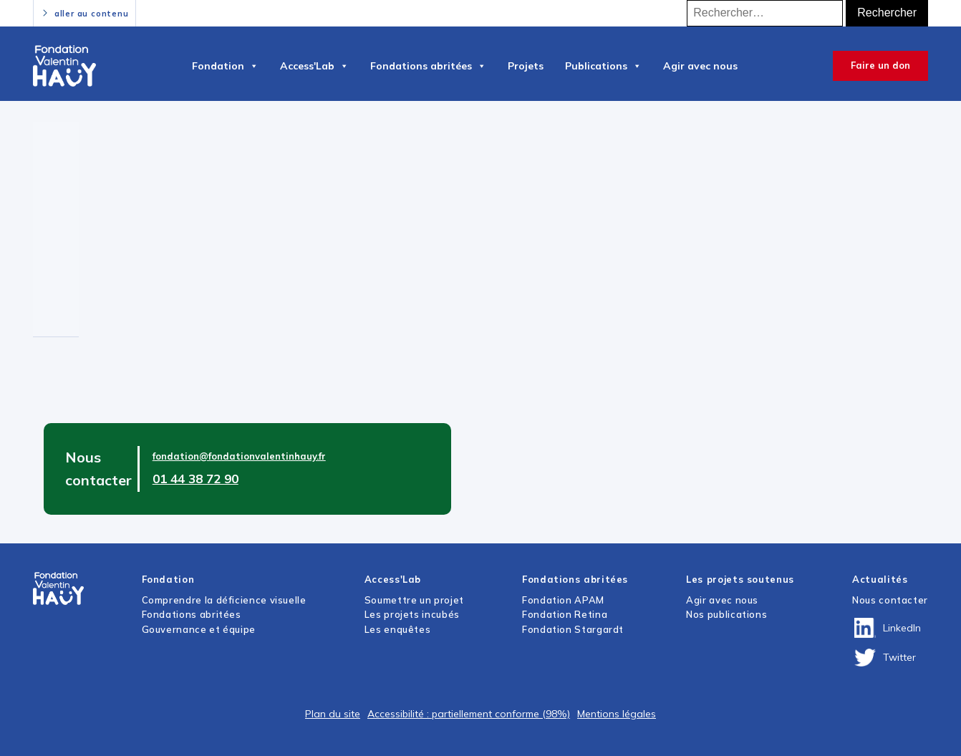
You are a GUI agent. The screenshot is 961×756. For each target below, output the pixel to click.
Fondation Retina (564, 614)
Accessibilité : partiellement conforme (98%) (468, 713)
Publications (603, 66)
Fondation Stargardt (573, 629)
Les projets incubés (412, 614)
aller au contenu (91, 14)
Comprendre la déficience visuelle (224, 600)
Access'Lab (314, 66)
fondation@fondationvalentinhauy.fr (239, 456)
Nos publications (726, 614)
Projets (526, 65)
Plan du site (332, 713)
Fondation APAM (563, 600)
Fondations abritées (428, 66)
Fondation (225, 66)
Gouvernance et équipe (199, 629)
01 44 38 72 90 (195, 478)
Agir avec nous (700, 65)
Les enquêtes (397, 629)
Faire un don (880, 65)
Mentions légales (616, 713)
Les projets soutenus (740, 579)
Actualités (879, 579)
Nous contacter (890, 600)
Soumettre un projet (414, 600)
